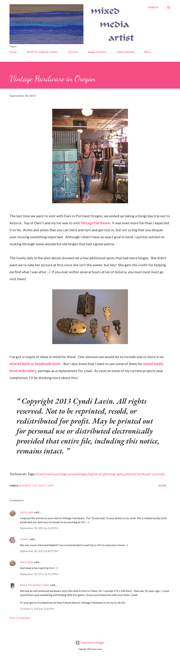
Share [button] (162, 485)
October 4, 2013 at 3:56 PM (37, 608)
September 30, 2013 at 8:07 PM (39, 551)
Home (12, 51)
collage (61, 474)
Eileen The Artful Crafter (35, 585)
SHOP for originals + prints (42, 51)
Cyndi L (24, 539)
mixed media (45, 474)
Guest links (46, 485)
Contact (73, 51)
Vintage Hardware (95, 223)
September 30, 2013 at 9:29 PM (39, 574)
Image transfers (97, 51)
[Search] (153, 7)
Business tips (28, 485)
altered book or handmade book (34, 364)
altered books (135, 474)
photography (114, 474)
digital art (95, 474)
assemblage (77, 474)
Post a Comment (19, 617)
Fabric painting (125, 51)
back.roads (26, 512)
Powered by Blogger (90, 642)
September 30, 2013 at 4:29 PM (39, 528)
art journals (156, 474)
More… (148, 51)
